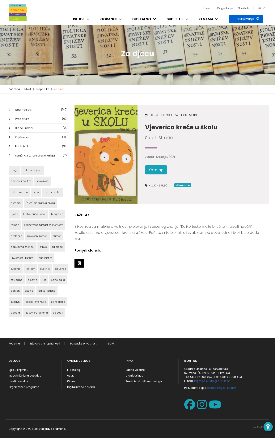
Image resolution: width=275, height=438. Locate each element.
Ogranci (108, 19)
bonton (15, 291)
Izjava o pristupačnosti (45, 343)
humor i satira (52, 192)
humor (57, 236)
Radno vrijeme (135, 370)
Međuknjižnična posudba (25, 376)
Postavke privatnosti (83, 343)
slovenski (60, 269)
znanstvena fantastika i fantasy (43, 225)
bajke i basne (46, 291)
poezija (15, 313)
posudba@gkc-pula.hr (221, 388)
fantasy (30, 269)
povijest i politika (21, 181)
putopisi (16, 203)
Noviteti (243, 8)
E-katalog (73, 370)
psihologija (58, 280)
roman (15, 225)
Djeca (14, 214)
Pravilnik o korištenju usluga (144, 381)
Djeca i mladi (41, 127)
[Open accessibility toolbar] (268, 426)
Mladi (27, 89)
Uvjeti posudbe (18, 381)
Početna (14, 89)
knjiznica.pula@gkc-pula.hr (212, 381)
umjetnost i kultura (22, 258)
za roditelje (58, 302)
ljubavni (15, 302)
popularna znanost (22, 247)
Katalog (156, 170)
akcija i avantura (35, 302)
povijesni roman (37, 236)
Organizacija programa (24, 387)
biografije (57, 214)
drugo (14, 170)
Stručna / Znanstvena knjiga (41, 155)
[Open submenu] (89, 19)
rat (44, 280)
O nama (206, 19)
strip (36, 192)
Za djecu (59, 89)
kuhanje (15, 269)
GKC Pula (32, 429)
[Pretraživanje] (246, 19)
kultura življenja (32, 170)
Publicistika (41, 146)
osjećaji (58, 313)
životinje (45, 269)
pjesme (32, 280)
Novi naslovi (41, 109)
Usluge (78, 19)
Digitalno (141, 19)
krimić (43, 247)
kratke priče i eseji (34, 214)
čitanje (29, 291)
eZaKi (70, 376)
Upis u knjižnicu (18, 370)
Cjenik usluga (134, 376)
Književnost (41, 137)
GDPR (111, 343)
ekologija (16, 236)
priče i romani (19, 192)
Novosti (207, 8)
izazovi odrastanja (36, 313)
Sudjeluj (175, 19)
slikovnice (42, 181)
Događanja (225, 8)
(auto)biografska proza (40, 203)
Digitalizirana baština (81, 387)
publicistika (45, 258)
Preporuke (42, 89)
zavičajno (17, 280)
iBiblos (71, 381)
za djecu (57, 247)
